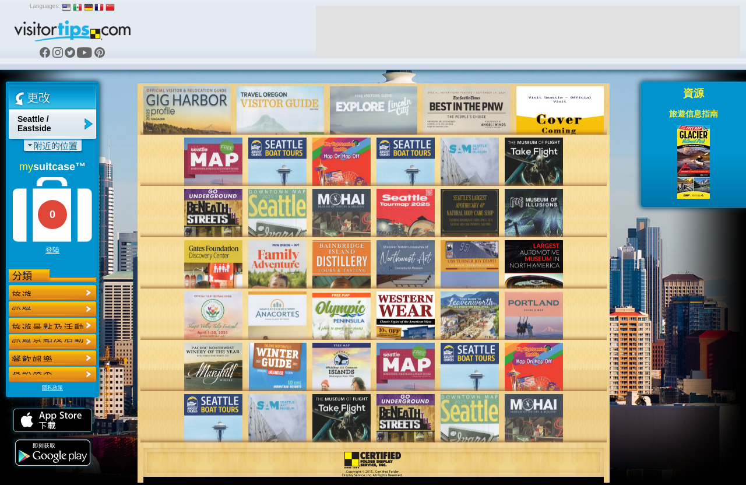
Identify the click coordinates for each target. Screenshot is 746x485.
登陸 (52, 250)
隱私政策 (52, 388)
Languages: (45, 6)
